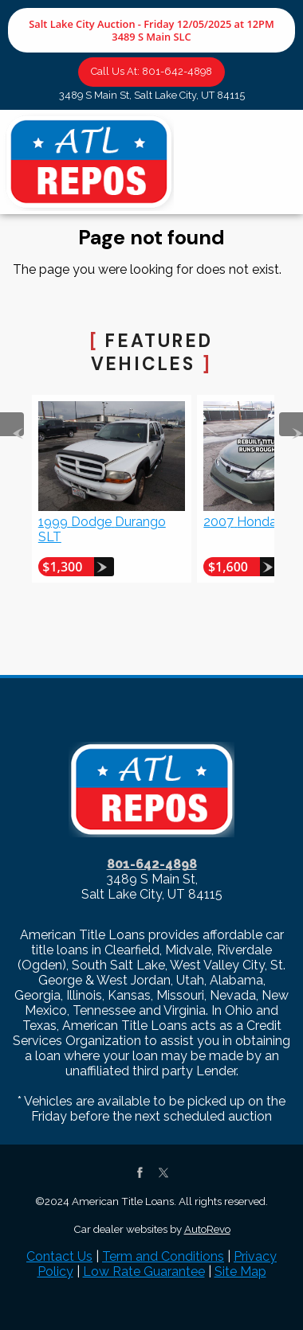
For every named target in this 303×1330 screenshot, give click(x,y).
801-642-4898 (152, 864)
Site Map (240, 1271)
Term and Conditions (163, 1256)
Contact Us (59, 1256)
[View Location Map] (151, 96)
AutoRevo (207, 1229)
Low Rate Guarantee (144, 1271)
